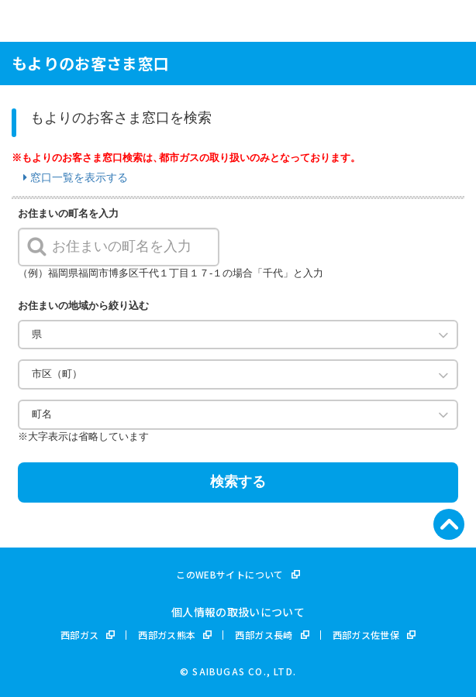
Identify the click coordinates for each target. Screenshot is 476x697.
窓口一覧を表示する (75, 177)
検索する (238, 481)
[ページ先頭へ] (448, 524)
